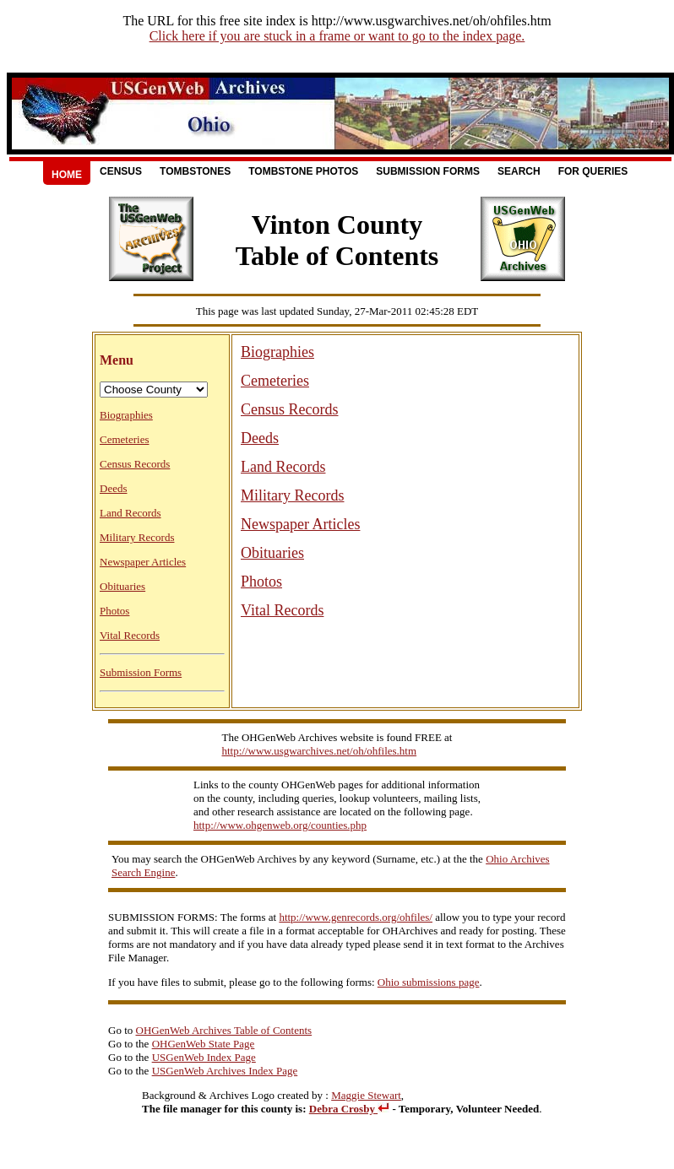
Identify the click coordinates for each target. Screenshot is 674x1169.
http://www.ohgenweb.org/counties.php (280, 825)
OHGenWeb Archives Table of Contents (224, 1030)
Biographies (126, 415)
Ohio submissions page (429, 982)
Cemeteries (124, 439)
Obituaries (122, 586)
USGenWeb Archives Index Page (225, 1070)
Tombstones (195, 171)
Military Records (137, 537)
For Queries (593, 171)
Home (67, 175)
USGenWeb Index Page (204, 1057)
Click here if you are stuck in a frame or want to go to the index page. (337, 36)
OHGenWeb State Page (203, 1043)
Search (519, 171)
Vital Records (130, 635)
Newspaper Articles (143, 561)
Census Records (135, 463)
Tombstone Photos (303, 171)
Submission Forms (428, 171)
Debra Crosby (349, 1108)
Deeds (114, 488)
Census (121, 171)
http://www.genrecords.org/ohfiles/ (355, 917)
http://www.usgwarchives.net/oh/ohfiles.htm (319, 750)
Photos (114, 610)
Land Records (130, 512)
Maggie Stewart (366, 1095)
